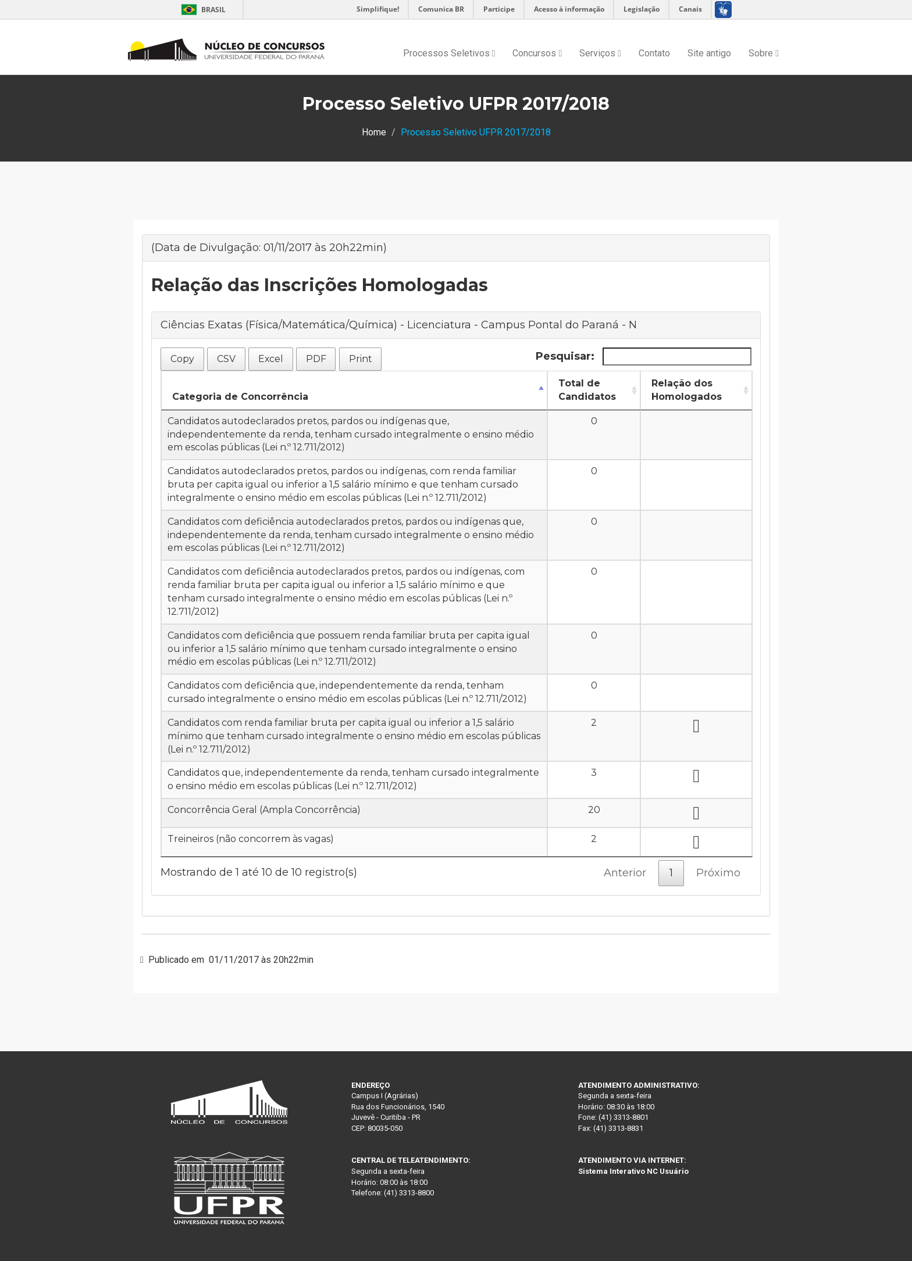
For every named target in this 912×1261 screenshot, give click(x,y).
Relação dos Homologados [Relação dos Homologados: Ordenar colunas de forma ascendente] (686, 390)
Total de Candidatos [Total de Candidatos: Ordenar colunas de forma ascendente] (587, 390)
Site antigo (709, 53)
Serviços (600, 53)
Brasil (201, 10)
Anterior (625, 872)
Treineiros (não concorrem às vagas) (251, 838)
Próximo (718, 872)
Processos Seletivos (449, 53)
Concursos (537, 53)
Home (374, 132)
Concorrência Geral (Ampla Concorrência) (264, 809)
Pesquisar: (643, 357)
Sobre (764, 53)
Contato (654, 53)
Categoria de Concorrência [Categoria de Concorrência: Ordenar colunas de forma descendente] (240, 396)
